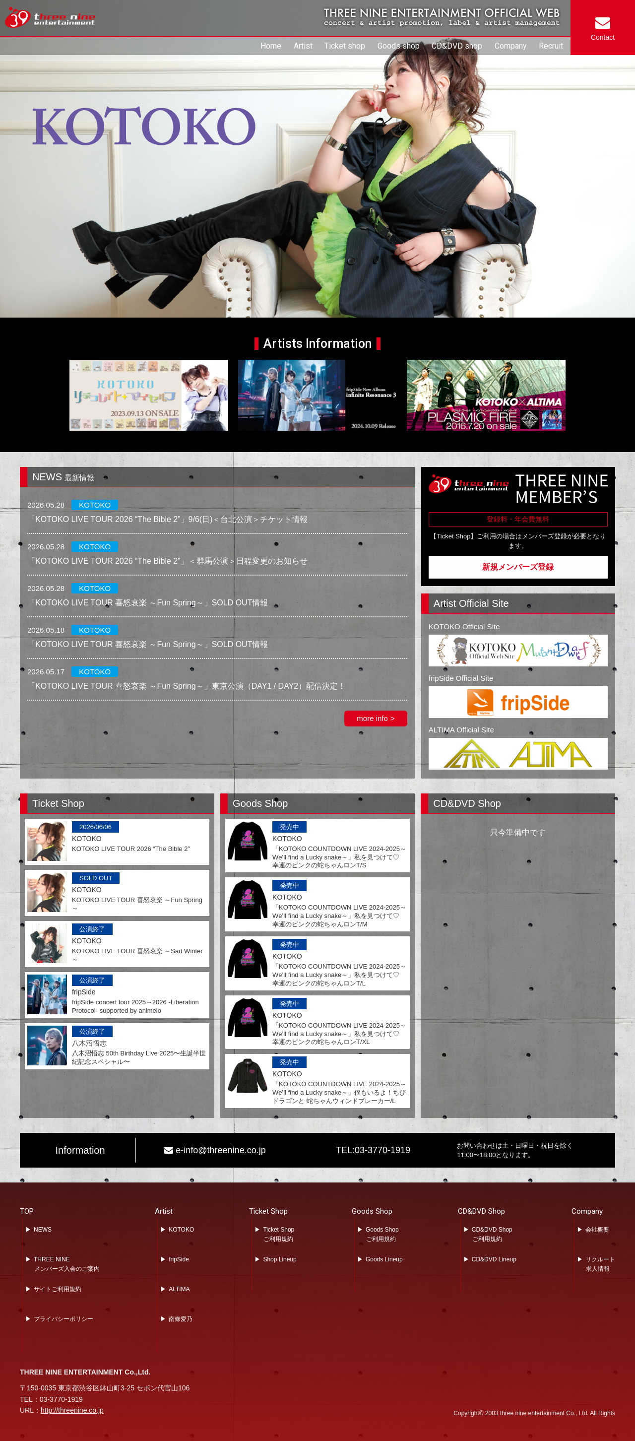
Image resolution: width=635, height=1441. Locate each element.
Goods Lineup (384, 1259)
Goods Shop (372, 1211)
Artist (303, 46)
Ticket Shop (268, 1211)
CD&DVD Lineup (494, 1259)
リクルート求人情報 (600, 1264)
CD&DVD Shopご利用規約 (492, 1234)
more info (372, 718)
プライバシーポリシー (63, 1318)
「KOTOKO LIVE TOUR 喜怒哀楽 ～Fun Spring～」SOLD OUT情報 (147, 602)
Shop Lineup (279, 1259)
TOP (27, 1211)
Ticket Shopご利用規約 (278, 1234)
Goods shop (399, 46)
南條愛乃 (180, 1318)
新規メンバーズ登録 (518, 567)
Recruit (551, 46)
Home (270, 46)
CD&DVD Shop (481, 1211)
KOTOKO (181, 1229)
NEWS (43, 1229)
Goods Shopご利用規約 (382, 1234)
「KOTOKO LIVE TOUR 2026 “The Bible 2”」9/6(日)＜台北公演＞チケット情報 (167, 519)
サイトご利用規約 (57, 1289)
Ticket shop (344, 46)
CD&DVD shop (457, 46)
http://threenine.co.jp (72, 1410)
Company (511, 46)
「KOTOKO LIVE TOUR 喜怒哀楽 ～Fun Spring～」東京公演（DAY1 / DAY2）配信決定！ (186, 686)
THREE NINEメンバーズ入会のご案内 (67, 1264)
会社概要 (597, 1229)
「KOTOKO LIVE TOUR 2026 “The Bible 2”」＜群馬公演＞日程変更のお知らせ (167, 561)
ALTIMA (179, 1289)
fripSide (179, 1259)
